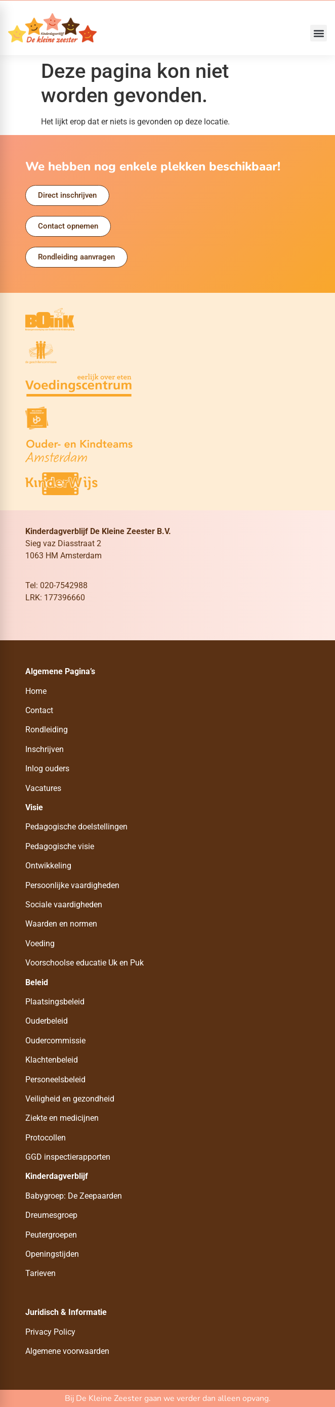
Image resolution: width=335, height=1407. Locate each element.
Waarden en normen (61, 924)
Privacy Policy (50, 1332)
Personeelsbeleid (55, 1079)
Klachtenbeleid (51, 1060)
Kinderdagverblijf (56, 1176)
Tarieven (40, 1273)
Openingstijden (52, 1254)
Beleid (36, 982)
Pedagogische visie (59, 846)
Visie (34, 807)
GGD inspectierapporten (67, 1157)
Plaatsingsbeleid (55, 1001)
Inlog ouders (47, 768)
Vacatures (43, 788)
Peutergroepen (51, 1235)
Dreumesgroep (51, 1215)
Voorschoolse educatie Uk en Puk (84, 963)
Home (36, 691)
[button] (318, 33)
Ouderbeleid (46, 1021)
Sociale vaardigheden (63, 904)
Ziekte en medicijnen (62, 1118)
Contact (39, 710)
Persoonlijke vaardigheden (72, 885)
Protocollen (45, 1137)
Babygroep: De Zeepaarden (73, 1196)
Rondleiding (46, 729)
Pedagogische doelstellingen (76, 826)
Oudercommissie (55, 1040)
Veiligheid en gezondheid (69, 1099)
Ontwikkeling (48, 865)
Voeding (40, 943)
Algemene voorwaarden (67, 1351)
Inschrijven (44, 749)
